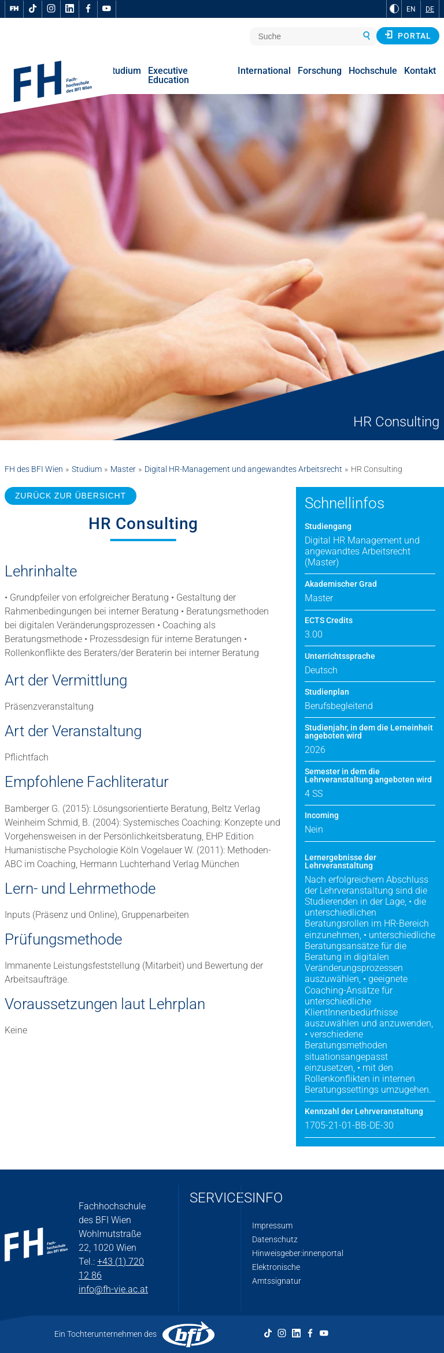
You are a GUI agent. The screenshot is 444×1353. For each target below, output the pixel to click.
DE (430, 9)
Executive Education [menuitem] (168, 75)
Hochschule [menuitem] (373, 70)
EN (411, 9)
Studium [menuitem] (123, 70)
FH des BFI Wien (34, 469)
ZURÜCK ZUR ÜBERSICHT (70, 495)
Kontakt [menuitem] (420, 70)
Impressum (272, 1225)
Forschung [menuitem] (320, 70)
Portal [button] (407, 35)
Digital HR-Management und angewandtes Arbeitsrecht (243, 469)
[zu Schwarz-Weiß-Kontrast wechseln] (394, 8)
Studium (87, 469)
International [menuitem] (264, 70)
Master (123, 469)
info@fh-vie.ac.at (113, 1289)
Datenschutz (275, 1239)
